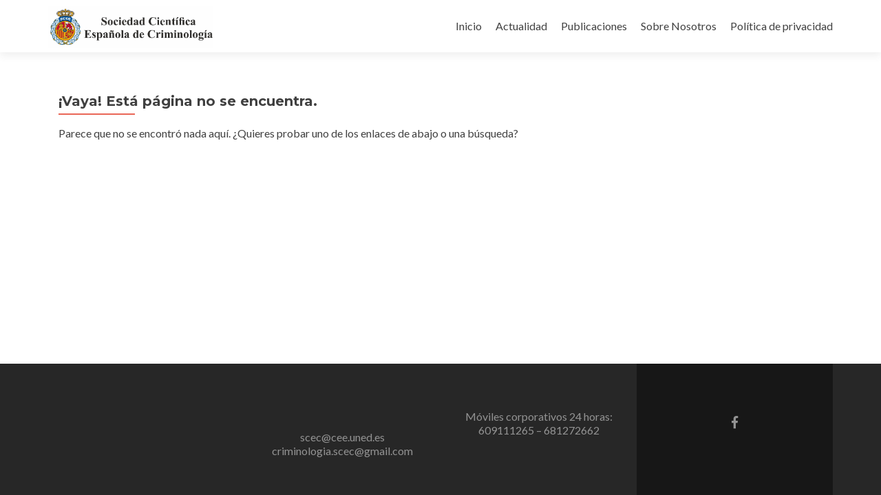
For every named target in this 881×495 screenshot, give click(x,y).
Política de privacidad (781, 25)
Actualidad (521, 25)
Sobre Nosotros (679, 25)
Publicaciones (594, 25)
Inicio (469, 25)
